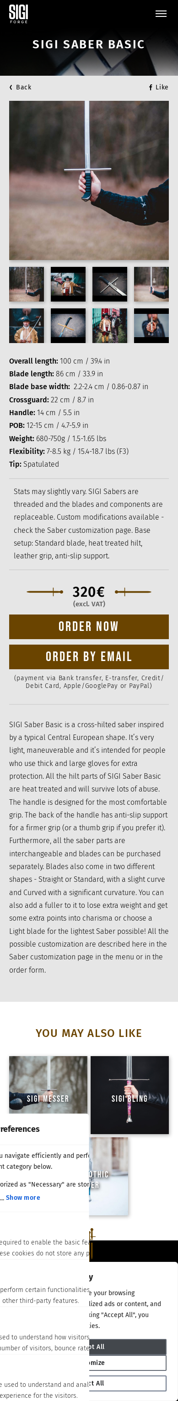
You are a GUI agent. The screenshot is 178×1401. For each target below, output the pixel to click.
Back (24, 87)
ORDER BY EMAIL (89, 657)
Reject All (89, 1383)
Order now (89, 627)
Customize (89, 1363)
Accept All (89, 1347)
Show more (23, 1198)
